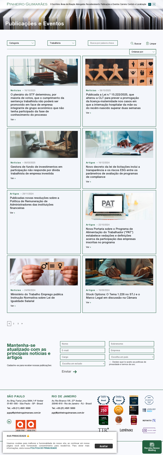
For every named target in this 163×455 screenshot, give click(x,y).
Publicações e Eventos (110, 5)
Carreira (123, 5)
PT (150, 4)
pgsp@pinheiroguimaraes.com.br (24, 413)
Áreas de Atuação (68, 5)
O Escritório (55, 5)
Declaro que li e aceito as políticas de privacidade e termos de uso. (127, 363)
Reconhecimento (93, 5)
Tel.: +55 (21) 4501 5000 (63, 408)
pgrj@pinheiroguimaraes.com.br (68, 413)
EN (154, 4)
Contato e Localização (137, 5)
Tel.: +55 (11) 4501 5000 (18, 408)
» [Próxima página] (22, 323)
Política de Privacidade (43, 448)
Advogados (80, 5)
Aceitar (104, 446)
